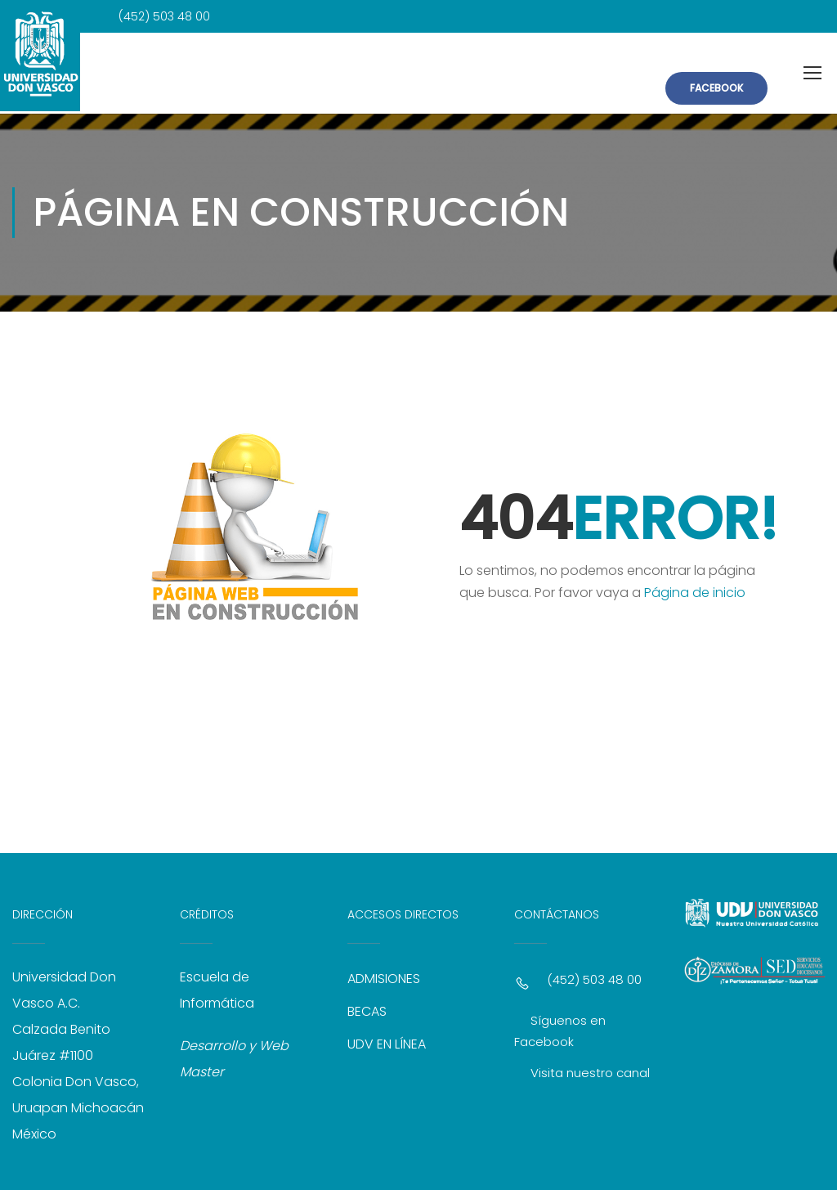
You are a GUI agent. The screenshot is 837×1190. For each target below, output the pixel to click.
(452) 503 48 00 (594, 973)
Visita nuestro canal (590, 1066)
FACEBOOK (716, 86)
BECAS (367, 1005)
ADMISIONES (383, 972)
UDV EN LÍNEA (386, 1038)
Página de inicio (694, 586)
